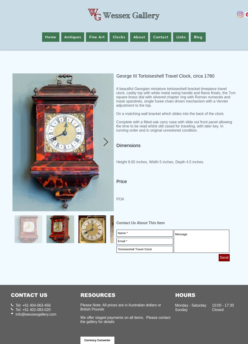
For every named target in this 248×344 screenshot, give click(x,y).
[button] (72, 37)
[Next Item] (105, 142)
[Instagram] (240, 15)
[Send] (224, 257)
